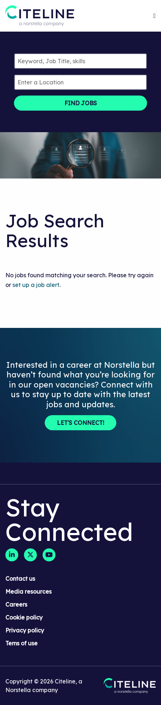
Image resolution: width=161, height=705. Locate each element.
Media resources (28, 591)
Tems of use (21, 643)
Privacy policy (24, 630)
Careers (16, 604)
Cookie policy (24, 617)
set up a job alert (36, 284)
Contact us (20, 578)
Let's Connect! (80, 422)
